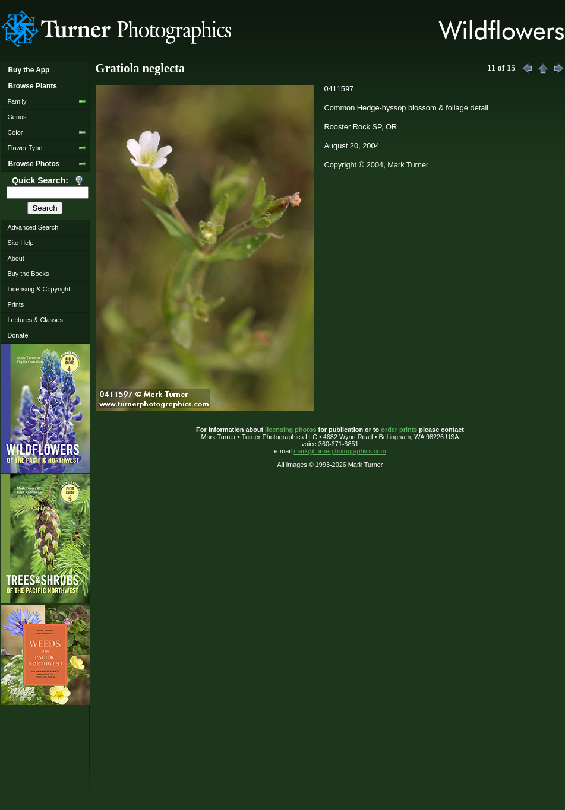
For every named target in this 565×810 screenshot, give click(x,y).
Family (16, 101)
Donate (17, 335)
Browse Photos (33, 164)
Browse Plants (32, 86)
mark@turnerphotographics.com (339, 451)
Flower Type (24, 147)
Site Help (20, 242)
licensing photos (290, 429)
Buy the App (28, 70)
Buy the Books (28, 273)
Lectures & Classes (35, 319)
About (15, 258)
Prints (15, 304)
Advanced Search (32, 227)
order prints (399, 429)
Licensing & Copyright (38, 289)
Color (15, 132)
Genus (16, 116)
